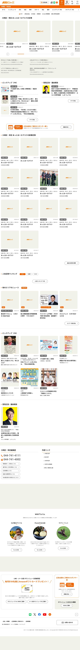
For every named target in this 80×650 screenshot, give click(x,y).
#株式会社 (27, 14)
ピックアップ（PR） (57, 9)
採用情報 (28, 621)
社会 (25, 9)
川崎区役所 (47, 453)
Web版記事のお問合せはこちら (10, 477)
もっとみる (16, 550)
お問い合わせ (69, 622)
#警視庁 (39, 14)
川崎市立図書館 (48, 464)
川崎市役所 (47, 460)
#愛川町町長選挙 (55, 14)
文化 (20, 9)
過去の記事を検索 (71, 263)
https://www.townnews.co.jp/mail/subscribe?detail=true (11, 64)
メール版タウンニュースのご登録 (37, 601)
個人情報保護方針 (6, 624)
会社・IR (67, 3)
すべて (3, 9)
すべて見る (32, 119)
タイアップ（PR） (70, 9)
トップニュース (12, 9)
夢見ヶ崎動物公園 (48, 468)
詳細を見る (66, 127)
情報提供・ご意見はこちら (9, 463)
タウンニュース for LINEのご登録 (16, 601)
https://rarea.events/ (5, 72)
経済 (48, 9)
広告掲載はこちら (7, 470)
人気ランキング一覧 (40, 281)
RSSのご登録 (66, 605)
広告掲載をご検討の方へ (18, 621)
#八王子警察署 (46, 14)
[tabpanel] (17, 36)
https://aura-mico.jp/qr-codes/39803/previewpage (39, 64)
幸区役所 (46, 457)
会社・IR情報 (6, 621)
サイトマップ (22, 624)
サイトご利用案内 (14, 624)
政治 (43, 9)
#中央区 (33, 14)
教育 (30, 9)
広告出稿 (45, 2)
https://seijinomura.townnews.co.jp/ (37, 74)
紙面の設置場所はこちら (9, 474)
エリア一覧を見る (71, 323)
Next (72, 54)
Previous (7, 54)
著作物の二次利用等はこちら (10, 467)
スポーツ (36, 9)
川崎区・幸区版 (6, 6)
